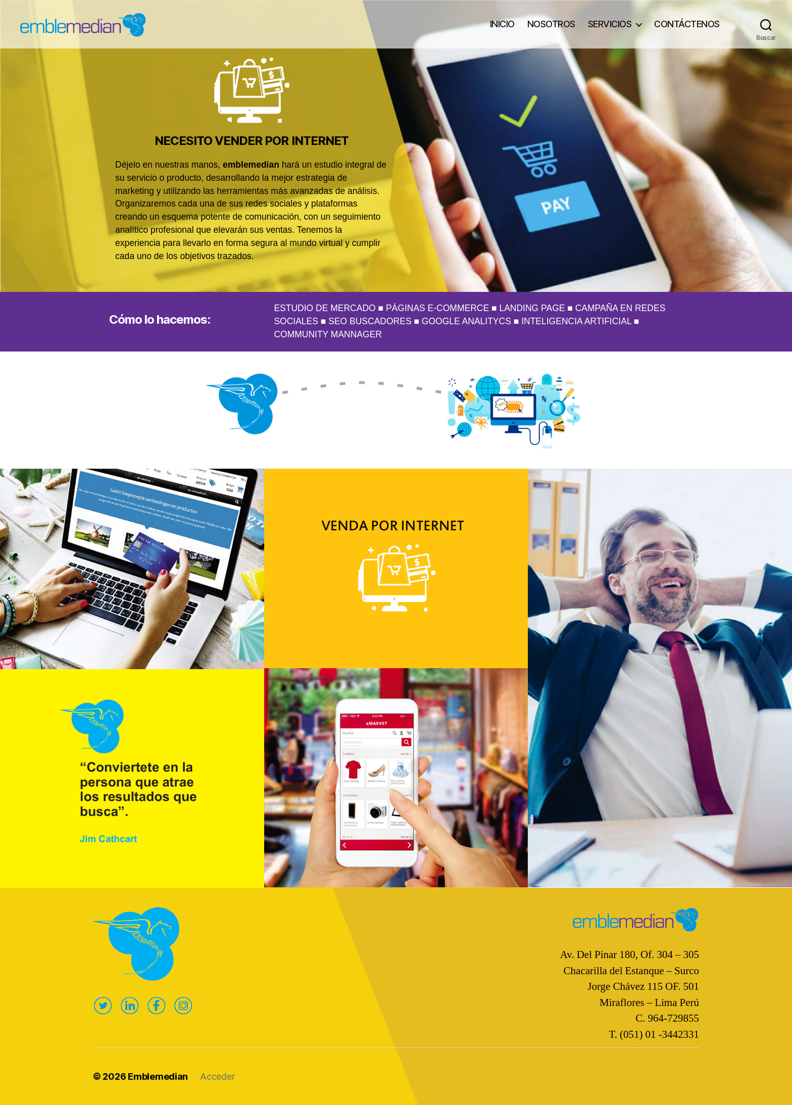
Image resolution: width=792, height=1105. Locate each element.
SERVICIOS (610, 24)
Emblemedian (158, 1076)
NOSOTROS (551, 24)
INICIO (502, 24)
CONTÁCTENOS (687, 24)
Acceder (217, 1076)
